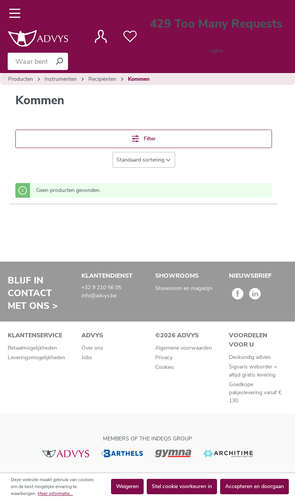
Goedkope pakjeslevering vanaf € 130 (255, 392)
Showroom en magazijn (183, 288)
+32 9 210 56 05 (101, 287)
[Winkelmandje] (216, 36)
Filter (144, 138)
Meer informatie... (55, 493)
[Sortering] (144, 160)
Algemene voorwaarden (183, 348)
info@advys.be (98, 295)
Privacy (163, 357)
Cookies (164, 367)
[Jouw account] (100, 36)
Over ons (92, 348)
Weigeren (127, 486)
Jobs (86, 357)
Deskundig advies (250, 357)
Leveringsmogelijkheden (36, 357)
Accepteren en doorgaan (254, 486)
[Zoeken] (59, 61)
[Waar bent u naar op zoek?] (29, 61)
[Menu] (17, 13)
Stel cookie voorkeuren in (182, 486)
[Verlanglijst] (130, 36)
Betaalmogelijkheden (32, 348)
